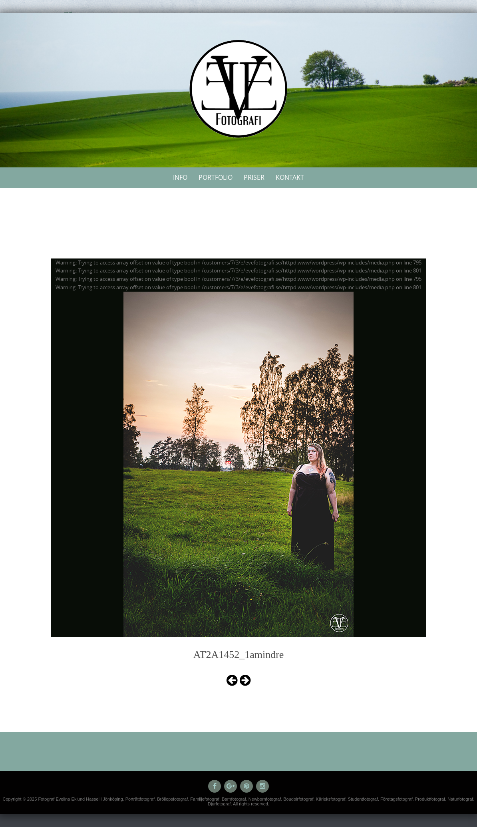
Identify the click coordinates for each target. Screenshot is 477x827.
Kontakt (290, 177)
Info (180, 177)
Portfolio (216, 177)
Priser (254, 177)
